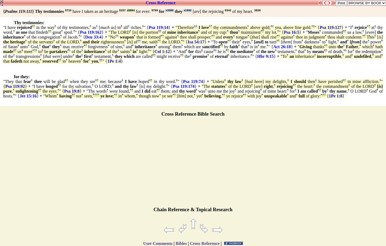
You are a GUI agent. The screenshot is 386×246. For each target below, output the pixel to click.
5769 (154, 10)
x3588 (169, 10)
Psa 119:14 (158, 27)
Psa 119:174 (184, 86)
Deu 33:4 (93, 37)
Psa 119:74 (193, 81)
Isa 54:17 (196, 42)
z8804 (131, 10)
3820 (257, 10)
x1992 (188, 10)
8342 (228, 10)
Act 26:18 (282, 46)
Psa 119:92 (15, 86)
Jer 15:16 (28, 96)
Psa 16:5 (291, 32)
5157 (122, 10)
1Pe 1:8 (335, 96)
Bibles (181, 243)
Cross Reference (161, 3)
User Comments (157, 243)
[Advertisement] (193, 164)
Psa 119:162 (91, 32)
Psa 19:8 (72, 91)
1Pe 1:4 (114, 61)
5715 (68, 10)
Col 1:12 (162, 51)
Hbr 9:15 (265, 56)
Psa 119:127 (331, 27)
